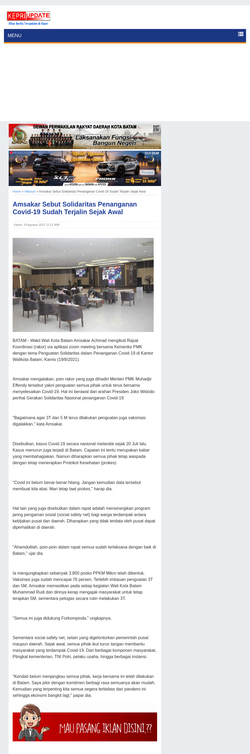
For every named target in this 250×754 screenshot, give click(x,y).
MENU (15, 35)
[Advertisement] (125, 84)
